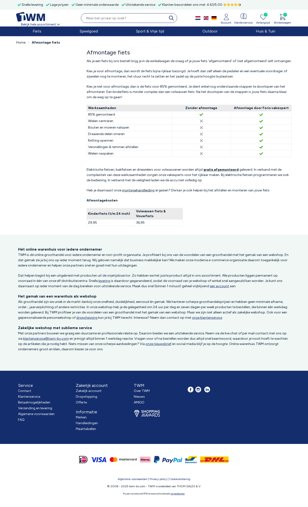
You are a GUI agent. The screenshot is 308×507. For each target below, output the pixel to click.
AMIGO (139, 402)
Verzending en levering (35, 408)
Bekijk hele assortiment (41, 24)
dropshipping (86, 318)
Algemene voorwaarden (36, 414)
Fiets (37, 31)
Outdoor (210, 31)
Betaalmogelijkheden (34, 402)
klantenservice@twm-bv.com (46, 339)
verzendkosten (177, 493)
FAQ (21, 420)
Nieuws (139, 397)
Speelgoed (89, 31)
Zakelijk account (89, 391)
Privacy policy (158, 479)
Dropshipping (86, 397)
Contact (24, 391)
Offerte (81, 402)
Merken (81, 417)
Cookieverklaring (179, 479)
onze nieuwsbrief (158, 344)
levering (104, 281)
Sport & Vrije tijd (150, 31)
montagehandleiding (138, 190)
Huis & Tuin (265, 31)
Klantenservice (29, 397)
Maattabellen (86, 429)
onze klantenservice (207, 318)
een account (219, 286)
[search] (172, 18)
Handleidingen (87, 423)
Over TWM (142, 391)
